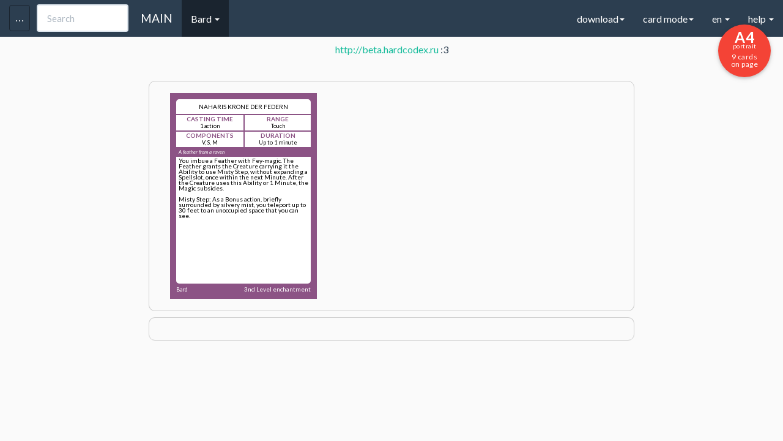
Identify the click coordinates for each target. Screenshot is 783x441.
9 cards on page (744, 48)
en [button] (721, 18)
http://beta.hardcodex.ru (387, 49)
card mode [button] (668, 18)
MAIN (157, 18)
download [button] (601, 18)
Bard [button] (205, 18)
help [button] (761, 18)
